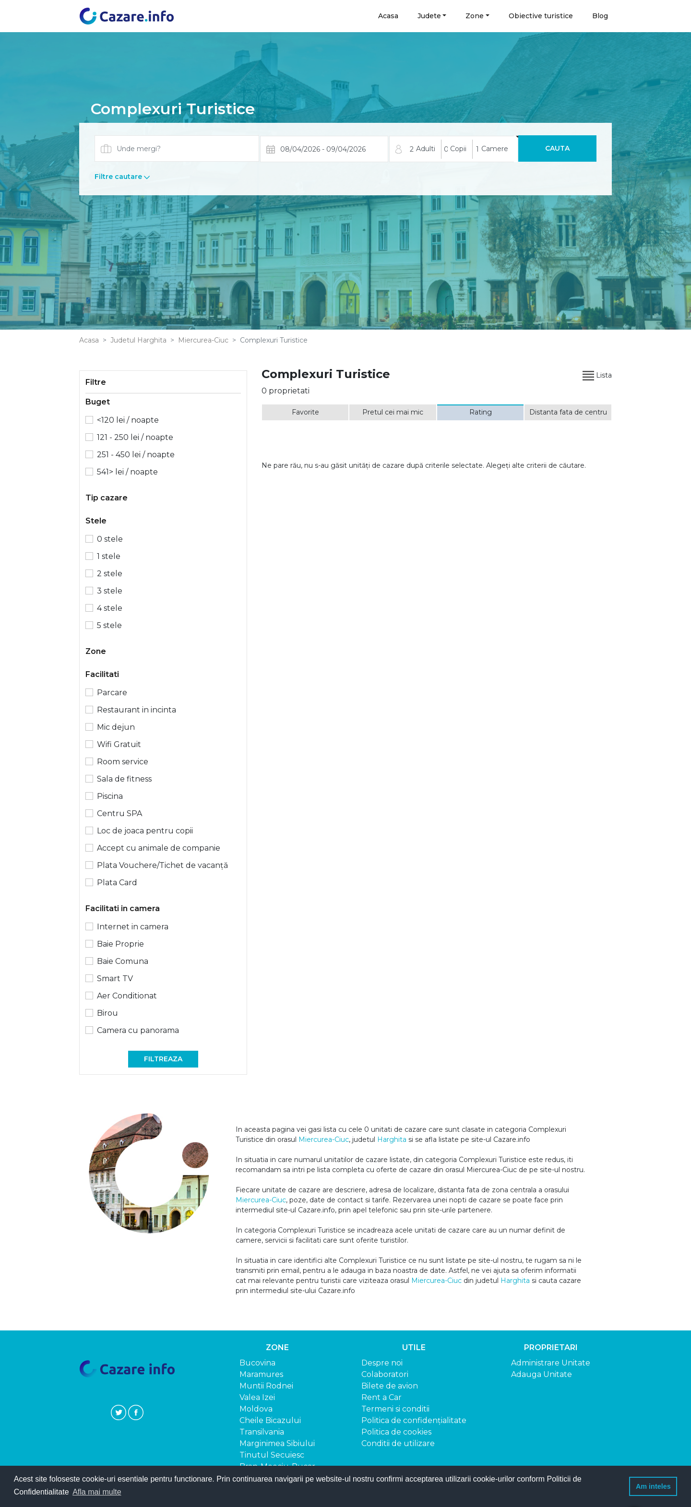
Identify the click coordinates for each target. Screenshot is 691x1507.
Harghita (391, 1139)
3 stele (109, 590)
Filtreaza (163, 1059)
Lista (597, 375)
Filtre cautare (122, 176)
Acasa (388, 15)
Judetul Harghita (138, 340)
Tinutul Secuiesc (271, 1455)
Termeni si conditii (395, 1408)
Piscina (110, 796)
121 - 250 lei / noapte (135, 437)
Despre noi (382, 1362)
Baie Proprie (120, 944)
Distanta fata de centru (568, 412)
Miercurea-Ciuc (203, 340)
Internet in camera (132, 926)
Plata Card (117, 882)
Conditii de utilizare (398, 1443)
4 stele (109, 608)
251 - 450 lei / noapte (136, 454)
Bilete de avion (389, 1385)
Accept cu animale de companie (158, 848)
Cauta (557, 148)
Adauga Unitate (541, 1374)
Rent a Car (381, 1397)
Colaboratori (384, 1374)
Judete (429, 16)
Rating (480, 412)
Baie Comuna (122, 961)
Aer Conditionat (127, 995)
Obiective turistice (541, 16)
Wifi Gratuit (119, 744)
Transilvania (261, 1431)
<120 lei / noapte (128, 420)
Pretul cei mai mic (392, 412)
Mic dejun (116, 727)
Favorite (305, 412)
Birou (107, 1013)
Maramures (261, 1374)
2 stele (109, 573)
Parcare (112, 692)
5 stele (109, 625)
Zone (474, 16)
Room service (122, 761)
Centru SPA (119, 813)
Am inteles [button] (653, 1486)
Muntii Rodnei (266, 1385)
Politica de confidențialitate (413, 1420)
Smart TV (115, 978)
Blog (600, 16)
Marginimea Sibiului (277, 1443)
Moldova (256, 1408)
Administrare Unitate (550, 1362)
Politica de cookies (396, 1431)
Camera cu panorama (138, 1030)
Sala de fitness (124, 778)
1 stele (108, 556)
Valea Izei (257, 1397)
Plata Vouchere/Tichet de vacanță (162, 865)
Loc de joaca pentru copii (145, 830)
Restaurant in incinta (136, 709)
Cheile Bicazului (270, 1420)
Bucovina (257, 1362)
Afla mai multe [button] (96, 1492)
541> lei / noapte (127, 471)
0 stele (110, 539)
